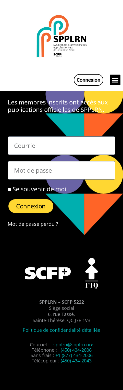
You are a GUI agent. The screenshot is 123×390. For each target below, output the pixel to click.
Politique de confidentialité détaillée (61, 330)
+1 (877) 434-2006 (74, 355)
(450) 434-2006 (76, 350)
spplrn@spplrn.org (73, 344)
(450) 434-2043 (76, 361)
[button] (115, 80)
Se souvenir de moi (37, 189)
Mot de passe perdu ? (33, 223)
